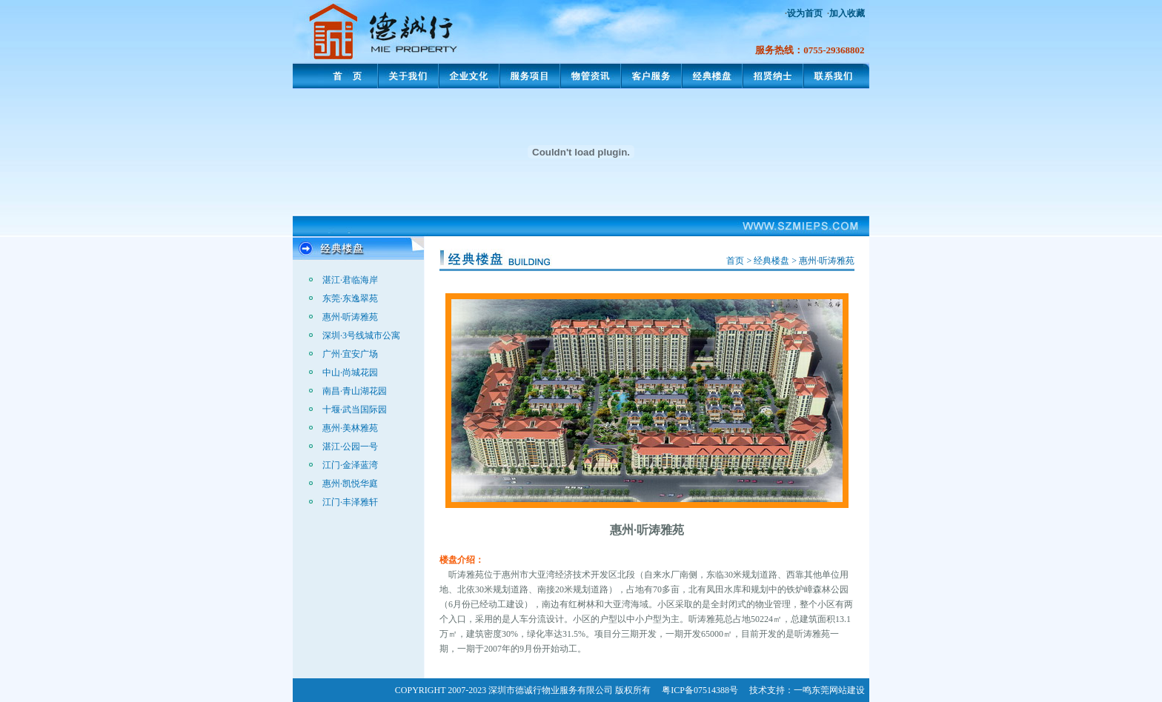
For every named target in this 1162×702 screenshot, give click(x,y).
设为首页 (805, 13)
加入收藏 (847, 13)
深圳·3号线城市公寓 (361, 335)
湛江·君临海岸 (350, 280)
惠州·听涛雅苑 (350, 317)
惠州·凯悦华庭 (350, 483)
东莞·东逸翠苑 (350, 298)
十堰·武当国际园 (354, 409)
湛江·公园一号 (350, 446)
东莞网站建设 (838, 690)
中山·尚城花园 (350, 372)
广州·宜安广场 (350, 354)
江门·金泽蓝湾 (350, 465)
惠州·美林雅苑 (350, 428)
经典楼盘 (771, 260)
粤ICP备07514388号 (700, 690)
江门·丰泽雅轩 (350, 502)
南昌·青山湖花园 (354, 391)
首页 (735, 260)
